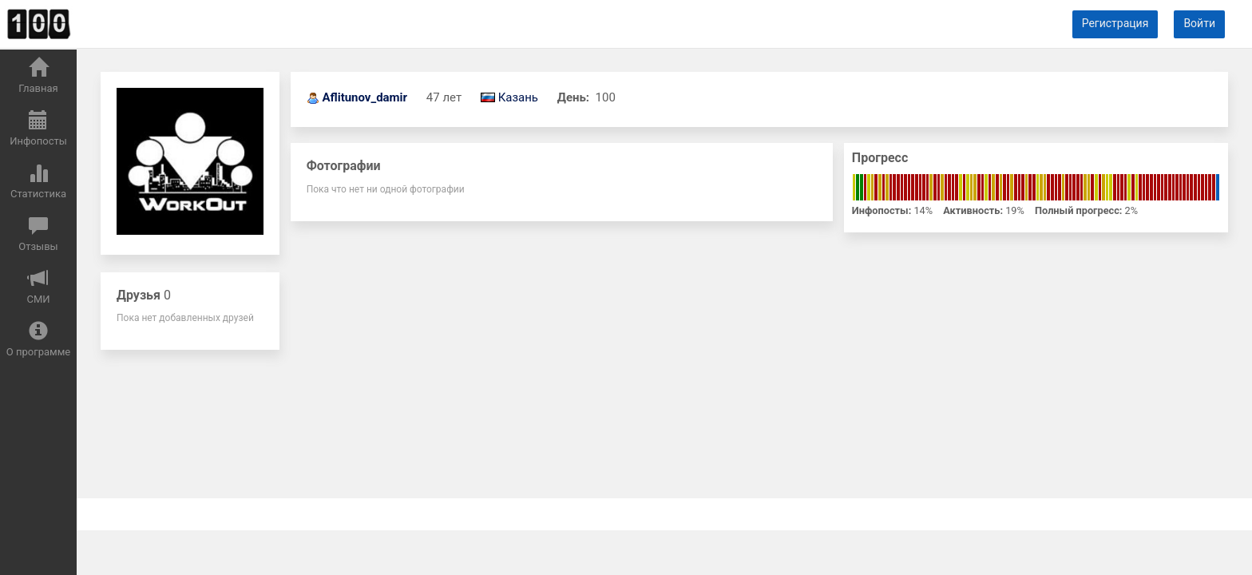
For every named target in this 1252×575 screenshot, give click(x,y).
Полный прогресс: (1078, 210)
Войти (1199, 23)
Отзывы (37, 234)
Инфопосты (38, 128)
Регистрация (1115, 23)
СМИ (38, 286)
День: (574, 97)
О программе (38, 339)
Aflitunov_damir (364, 97)
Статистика (38, 181)
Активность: (973, 210)
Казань (518, 97)
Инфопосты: (881, 210)
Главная (37, 76)
